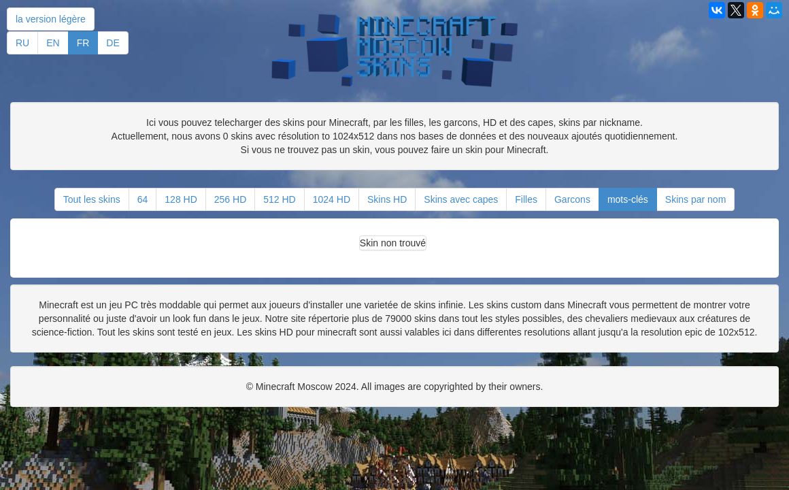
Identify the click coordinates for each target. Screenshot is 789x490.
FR (83, 42)
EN (52, 42)
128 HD (181, 199)
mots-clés (627, 199)
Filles (526, 199)
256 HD (230, 199)
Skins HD (387, 199)
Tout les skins (91, 199)
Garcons (572, 199)
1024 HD (331, 199)
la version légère (51, 19)
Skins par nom (695, 199)
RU (22, 42)
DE (112, 42)
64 (142, 199)
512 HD (279, 199)
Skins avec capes (461, 199)
